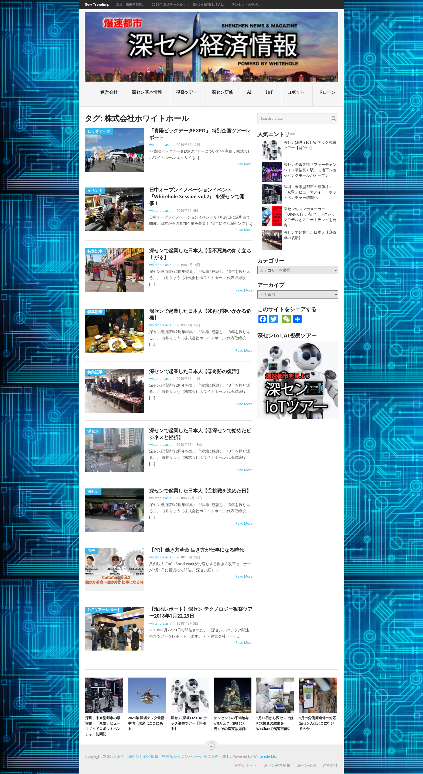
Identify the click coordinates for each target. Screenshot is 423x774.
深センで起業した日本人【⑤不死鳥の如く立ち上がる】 (200, 254)
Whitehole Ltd (264, 756)
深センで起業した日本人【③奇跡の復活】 (195, 371)
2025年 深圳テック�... (168, 4)
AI (249, 92)
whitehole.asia (160, 145)
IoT (269, 92)
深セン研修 (222, 92)
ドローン (327, 92)
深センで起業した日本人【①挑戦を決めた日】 (200, 491)
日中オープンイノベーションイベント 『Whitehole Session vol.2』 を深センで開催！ (196, 196)
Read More (244, 164)
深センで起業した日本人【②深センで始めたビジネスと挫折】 (200, 434)
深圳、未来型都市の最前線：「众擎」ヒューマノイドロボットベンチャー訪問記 (310, 192)
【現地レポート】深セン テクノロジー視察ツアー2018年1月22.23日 (201, 612)
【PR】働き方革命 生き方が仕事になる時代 (196, 550)
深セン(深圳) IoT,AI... (208, 4)
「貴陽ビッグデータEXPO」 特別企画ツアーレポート (200, 134)
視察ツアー (186, 92)
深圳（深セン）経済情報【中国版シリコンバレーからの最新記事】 (173, 756)
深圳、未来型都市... (130, 4)
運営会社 (109, 92)
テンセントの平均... (246, 4)
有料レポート (245, 765)
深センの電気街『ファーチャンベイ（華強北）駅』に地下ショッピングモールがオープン (310, 169)
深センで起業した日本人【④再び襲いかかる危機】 (200, 314)
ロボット (295, 92)
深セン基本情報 (147, 92)
